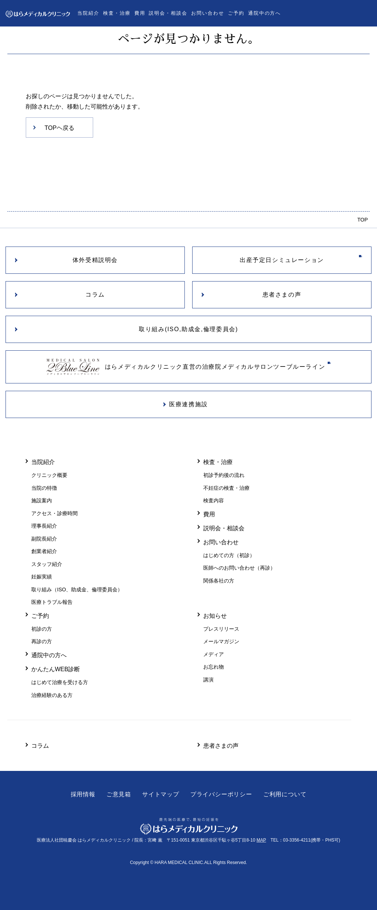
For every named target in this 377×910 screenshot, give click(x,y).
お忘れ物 (213, 667)
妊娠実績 (41, 577)
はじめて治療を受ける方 (59, 682)
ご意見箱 (118, 794)
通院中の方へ (264, 13)
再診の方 (41, 641)
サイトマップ (160, 794)
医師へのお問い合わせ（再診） (239, 568)
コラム (40, 745)
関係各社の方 (218, 581)
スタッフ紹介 (46, 564)
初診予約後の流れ (223, 475)
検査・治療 (117, 13)
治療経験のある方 (52, 695)
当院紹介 (88, 13)
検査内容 (213, 500)
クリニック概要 (49, 475)
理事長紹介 (44, 526)
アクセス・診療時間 (54, 513)
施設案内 (41, 500)
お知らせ (215, 615)
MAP (261, 840)
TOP (362, 220)
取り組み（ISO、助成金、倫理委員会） (77, 589)
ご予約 (236, 13)
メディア (213, 654)
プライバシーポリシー (221, 794)
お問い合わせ (207, 13)
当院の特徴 (44, 488)
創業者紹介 (44, 551)
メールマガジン (221, 641)
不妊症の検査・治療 (226, 488)
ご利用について (285, 794)
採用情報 (83, 794)
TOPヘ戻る (59, 127)
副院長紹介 (44, 539)
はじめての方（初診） (229, 555)
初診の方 (41, 629)
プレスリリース (221, 629)
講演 (208, 680)
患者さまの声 (221, 745)
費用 (139, 13)
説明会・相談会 (168, 13)
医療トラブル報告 (52, 602)
